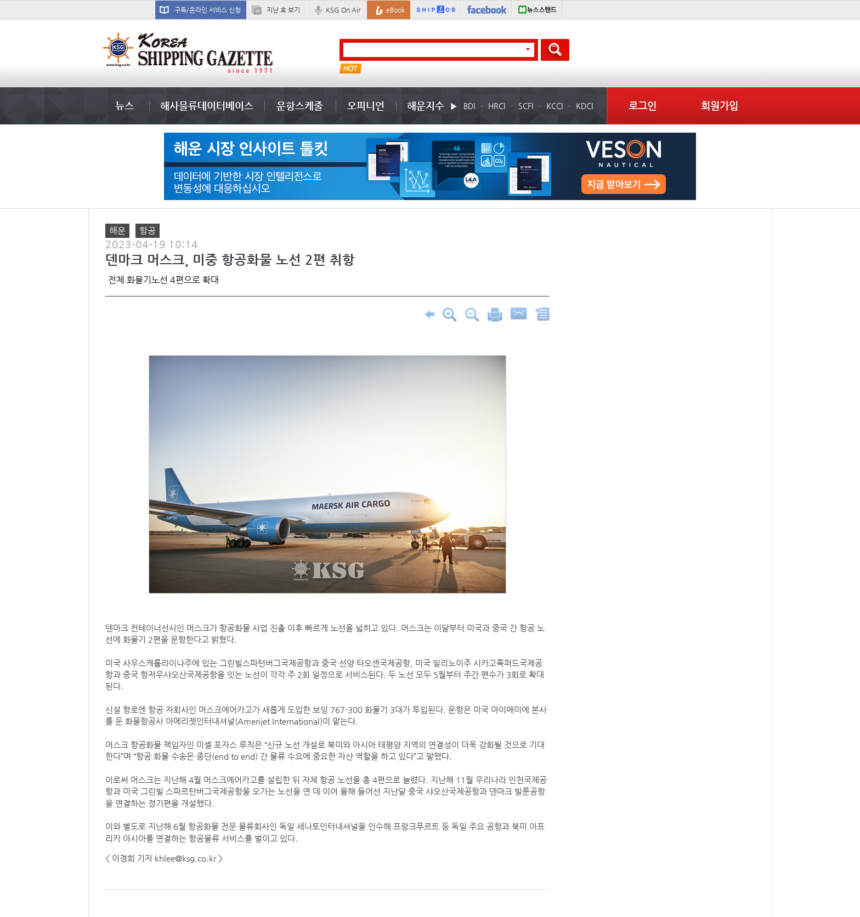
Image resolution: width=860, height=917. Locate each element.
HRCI (496, 105)
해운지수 (425, 105)
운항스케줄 (299, 105)
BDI (469, 105)
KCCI (554, 105)
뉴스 (124, 105)
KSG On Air (343, 10)
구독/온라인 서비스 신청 (207, 10)
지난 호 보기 (283, 10)
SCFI (525, 105)
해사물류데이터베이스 (206, 105)
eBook (395, 10)
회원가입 (719, 105)
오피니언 (365, 105)
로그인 (643, 105)
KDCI (584, 105)
